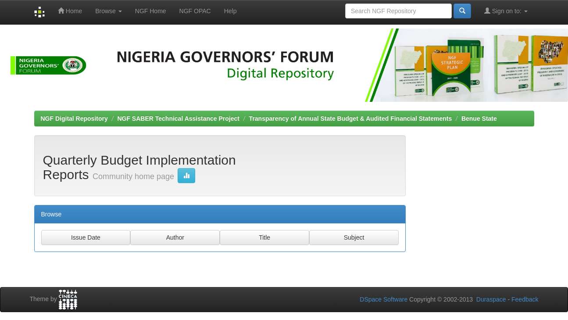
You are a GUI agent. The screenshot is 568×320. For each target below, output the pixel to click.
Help (230, 10)
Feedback (524, 299)
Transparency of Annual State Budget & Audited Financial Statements (350, 118)
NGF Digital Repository (74, 118)
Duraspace (491, 299)
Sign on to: (506, 10)
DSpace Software (383, 299)
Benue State (479, 118)
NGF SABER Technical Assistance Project (178, 118)
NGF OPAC (195, 10)
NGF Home (150, 10)
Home (70, 10)
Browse (108, 10)
